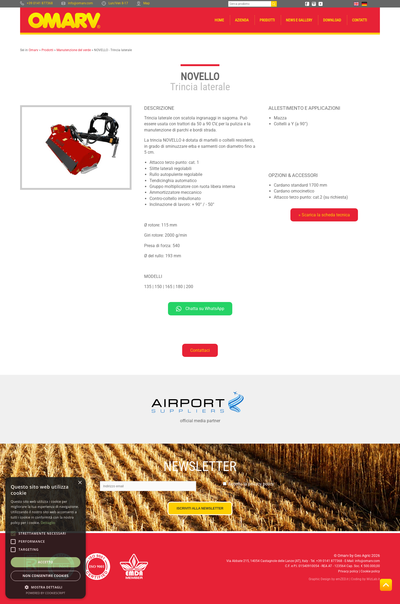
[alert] (45, 538)
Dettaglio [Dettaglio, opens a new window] (48, 522)
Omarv (33, 50)
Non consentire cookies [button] (46, 575)
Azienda (242, 20)
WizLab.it (373, 579)
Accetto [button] (45, 562)
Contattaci (200, 350)
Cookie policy (370, 571)
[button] (45, 587)
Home (219, 20)
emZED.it (342, 579)
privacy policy (261, 483)
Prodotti (267, 20)
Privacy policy (348, 571)
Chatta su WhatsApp (200, 308)
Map (143, 3)
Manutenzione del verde (74, 50)
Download (332, 20)
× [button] (80, 483)
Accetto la (251, 483)
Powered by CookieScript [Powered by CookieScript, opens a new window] (45, 593)
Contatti (359, 20)
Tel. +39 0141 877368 (326, 561)
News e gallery (299, 20)
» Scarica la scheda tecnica (324, 214)
